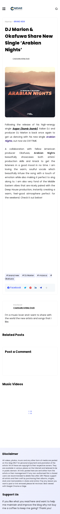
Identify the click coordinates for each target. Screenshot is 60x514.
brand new (19, 21)
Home (8, 21)
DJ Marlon (29, 275)
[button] (46, 287)
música (43, 275)
